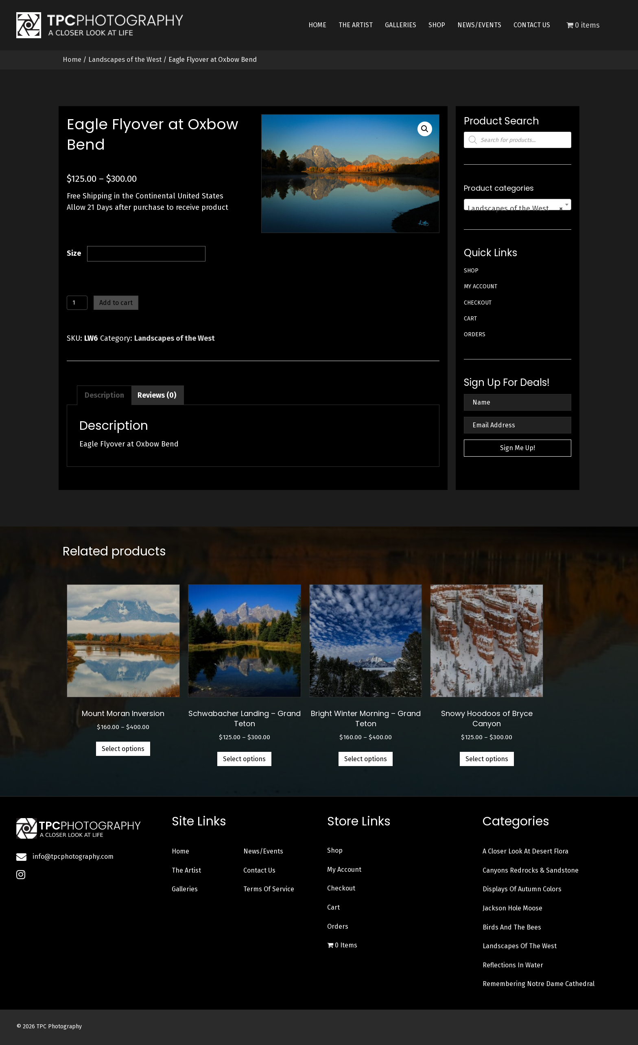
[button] (424, 129)
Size (74, 253)
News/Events (263, 851)
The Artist (186, 870)
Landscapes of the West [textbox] (515, 208)
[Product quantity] (77, 303)
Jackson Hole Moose (512, 908)
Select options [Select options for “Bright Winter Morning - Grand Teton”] (365, 759)
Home (72, 59)
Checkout (478, 302)
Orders (474, 334)
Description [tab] (104, 395)
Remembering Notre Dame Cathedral (538, 984)
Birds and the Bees (512, 927)
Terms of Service (268, 889)
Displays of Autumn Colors (522, 889)
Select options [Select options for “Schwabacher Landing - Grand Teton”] (244, 759)
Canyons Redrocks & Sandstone (531, 870)
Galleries (185, 889)
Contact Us (259, 870)
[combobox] (517, 204)
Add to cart (116, 303)
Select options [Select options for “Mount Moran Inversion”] (123, 749)
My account (480, 286)
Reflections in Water (513, 965)
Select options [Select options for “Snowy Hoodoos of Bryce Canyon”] (486, 759)
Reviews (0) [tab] (157, 395)
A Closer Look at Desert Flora (525, 851)
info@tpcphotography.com (73, 856)
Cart (470, 318)
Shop (471, 270)
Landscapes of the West (125, 59)
